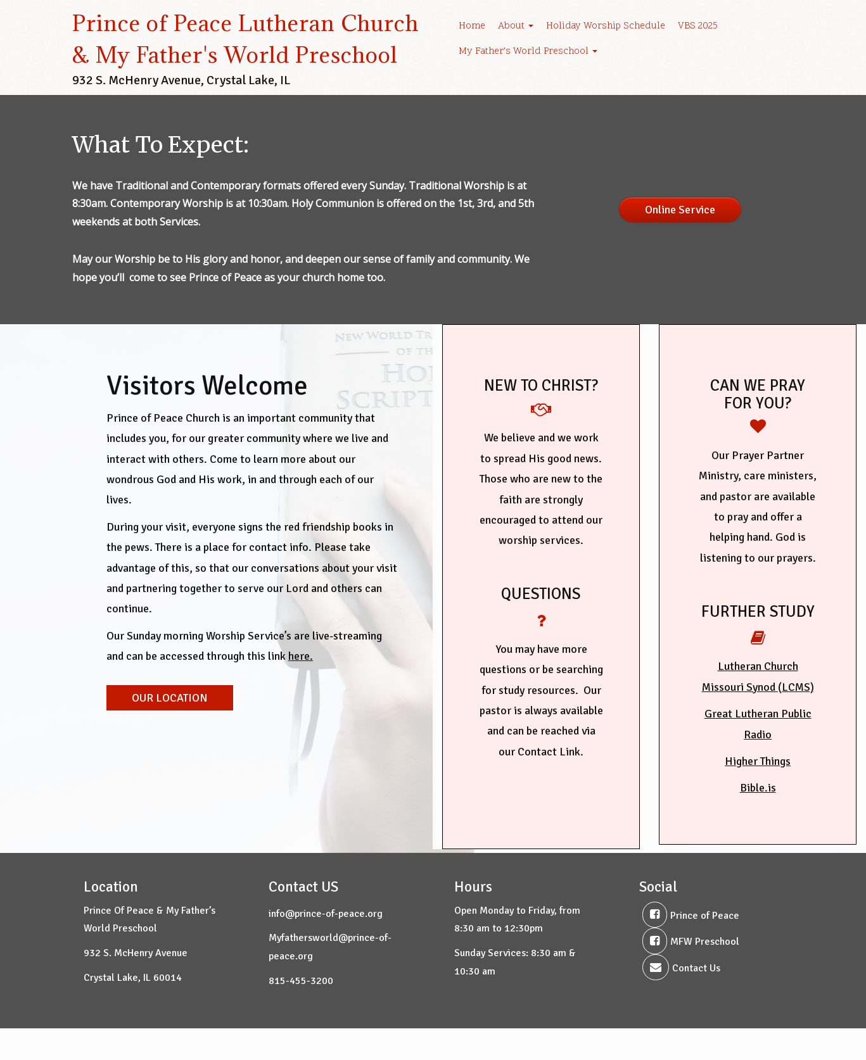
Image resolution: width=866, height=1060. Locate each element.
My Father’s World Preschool (528, 51)
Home (472, 26)
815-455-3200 (301, 981)
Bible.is (758, 788)
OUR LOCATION (170, 698)
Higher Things (758, 761)
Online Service (680, 210)
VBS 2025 (698, 26)
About (515, 26)
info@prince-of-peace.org (326, 913)
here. (300, 656)
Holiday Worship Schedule (605, 26)
